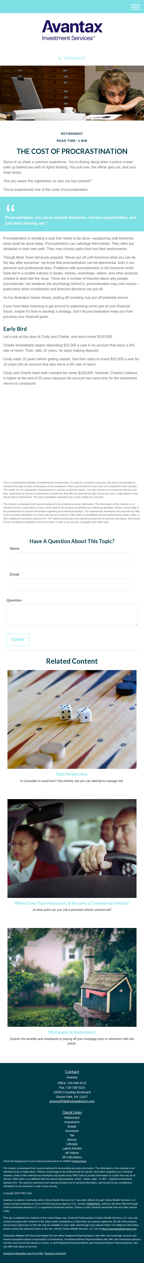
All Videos (72, 1153)
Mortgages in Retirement (72, 1032)
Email (14, 574)
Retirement (71, 1117)
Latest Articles (72, 1148)
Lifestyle (72, 1144)
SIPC (97, 1203)
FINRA (90, 1203)
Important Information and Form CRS (23, 1253)
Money (72, 1139)
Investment (71, 1122)
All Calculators (72, 1157)
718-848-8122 (72, 58)
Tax (72, 1135)
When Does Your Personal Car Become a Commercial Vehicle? (72, 903)
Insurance (72, 1131)
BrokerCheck (80, 1161)
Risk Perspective (72, 774)
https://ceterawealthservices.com (119, 1228)
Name (15, 548)
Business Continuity (55, 1253)
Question (14, 600)
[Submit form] (18, 640)
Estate (72, 1126)
